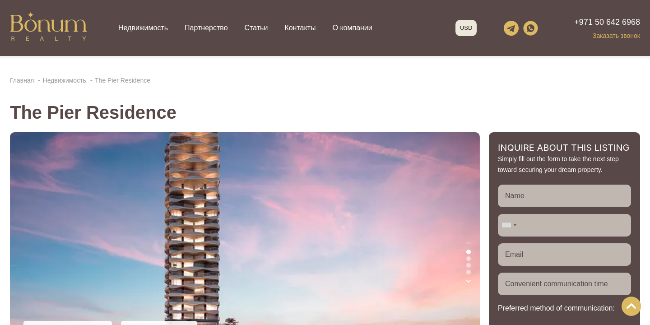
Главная (23, 80)
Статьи (256, 28)
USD (466, 27)
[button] (468, 252)
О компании (352, 28)
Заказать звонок (616, 35)
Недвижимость (143, 28)
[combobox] (508, 225)
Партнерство (206, 28)
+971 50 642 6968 (607, 22)
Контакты (300, 28)
